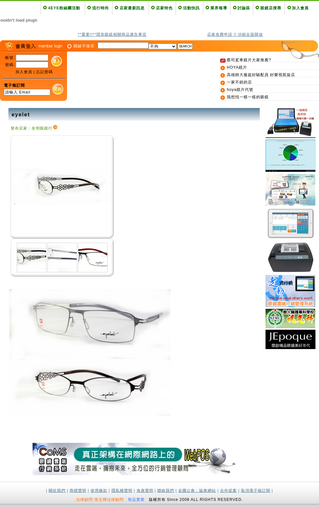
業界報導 (218, 8)
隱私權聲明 (121, 490)
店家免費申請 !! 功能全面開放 (235, 34)
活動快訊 (191, 8)
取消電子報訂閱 (255, 490)
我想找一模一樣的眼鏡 (248, 97)
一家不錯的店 (239, 82)
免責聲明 (145, 490)
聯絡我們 (165, 490)
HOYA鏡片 (237, 67)
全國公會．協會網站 (197, 490)
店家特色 (164, 8)
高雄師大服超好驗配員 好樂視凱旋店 (261, 75)
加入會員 (300, 8)
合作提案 (228, 490)
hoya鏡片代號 (240, 89)
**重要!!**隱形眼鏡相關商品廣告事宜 (112, 34)
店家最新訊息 (132, 8)
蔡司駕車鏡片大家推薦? (249, 60)
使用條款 (99, 490)
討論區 (243, 8)
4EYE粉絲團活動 (64, 8)
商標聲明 (78, 490)
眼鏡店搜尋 (270, 8)
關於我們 (57, 490)
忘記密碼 (44, 72)
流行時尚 (100, 8)
